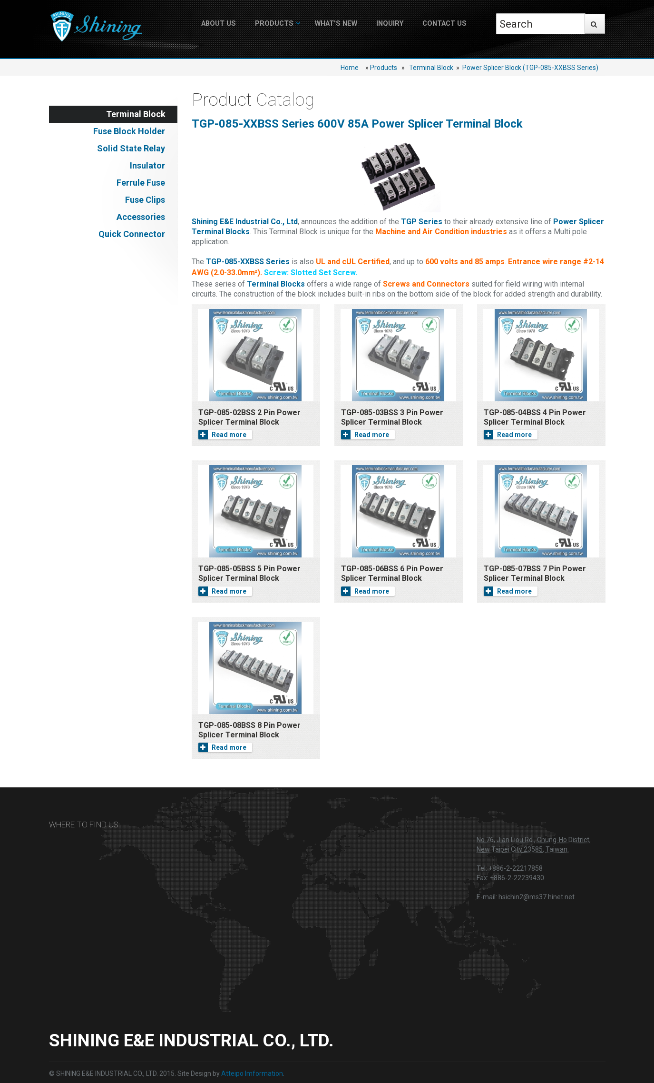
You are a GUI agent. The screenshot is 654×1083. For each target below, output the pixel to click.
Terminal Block (431, 67)
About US (218, 24)
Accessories (141, 217)
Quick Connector (131, 234)
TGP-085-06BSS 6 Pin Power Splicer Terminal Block (392, 573)
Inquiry (389, 24)
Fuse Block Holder (129, 131)
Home (350, 67)
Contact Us (444, 24)
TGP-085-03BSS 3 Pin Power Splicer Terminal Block (392, 417)
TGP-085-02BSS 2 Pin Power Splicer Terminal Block (249, 417)
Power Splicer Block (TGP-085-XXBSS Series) (530, 67)
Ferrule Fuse (141, 183)
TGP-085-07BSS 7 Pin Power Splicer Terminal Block (535, 573)
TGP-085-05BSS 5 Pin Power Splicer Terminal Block (249, 573)
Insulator (147, 165)
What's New (336, 24)
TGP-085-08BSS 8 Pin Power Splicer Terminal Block (249, 730)
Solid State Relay (131, 148)
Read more (222, 434)
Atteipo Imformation (252, 1073)
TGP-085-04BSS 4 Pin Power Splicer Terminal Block (535, 417)
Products (274, 24)
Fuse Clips (145, 200)
